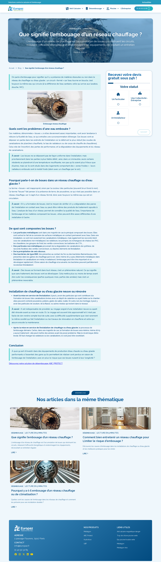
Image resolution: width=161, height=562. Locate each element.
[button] (75, 8)
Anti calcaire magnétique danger (128, 531)
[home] (15, 8)
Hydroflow (87, 539)
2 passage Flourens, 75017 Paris (29, 538)
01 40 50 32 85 (21, 550)
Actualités (146, 2)
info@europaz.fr (21, 546)
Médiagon (87, 531)
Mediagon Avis (122, 548)
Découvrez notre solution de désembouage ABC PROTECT (35, 363)
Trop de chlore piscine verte (127, 535)
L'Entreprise (126, 9)
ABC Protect (88, 535)
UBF (85, 544)
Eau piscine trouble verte (126, 539)
